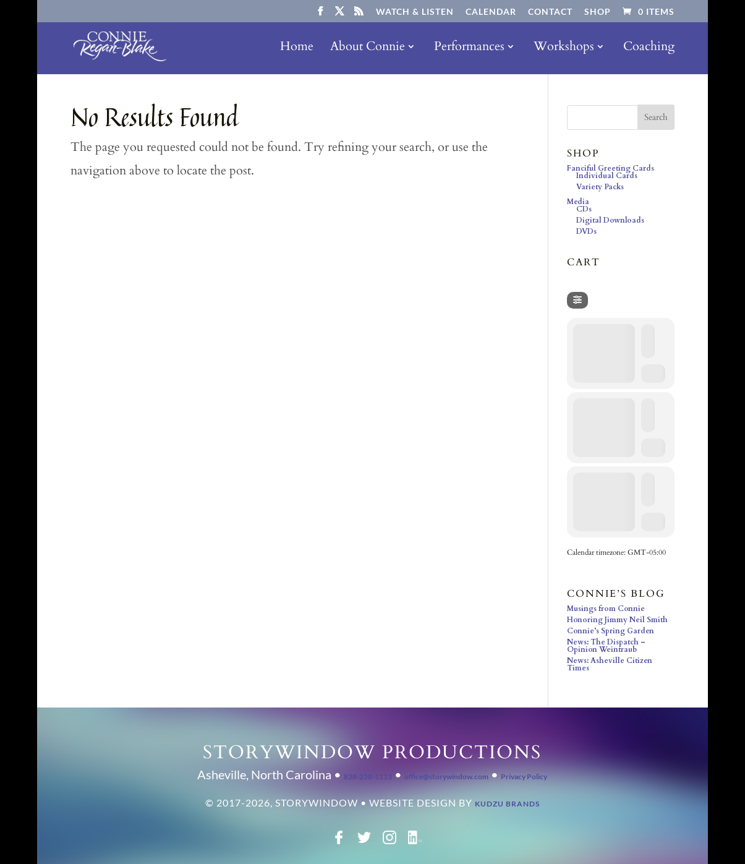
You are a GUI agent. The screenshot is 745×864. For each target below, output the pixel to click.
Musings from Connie (606, 608)
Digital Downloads (610, 220)
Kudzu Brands (507, 803)
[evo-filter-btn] (577, 300)
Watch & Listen (415, 12)
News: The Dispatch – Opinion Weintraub (606, 645)
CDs (584, 209)
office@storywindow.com (446, 776)
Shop (597, 12)
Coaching (649, 48)
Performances (469, 48)
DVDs (586, 231)
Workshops (564, 48)
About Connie (367, 48)
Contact (550, 12)
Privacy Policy (524, 776)
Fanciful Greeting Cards (610, 168)
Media (578, 201)
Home (296, 48)
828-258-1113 (368, 776)
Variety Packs (600, 186)
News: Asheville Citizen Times (609, 664)
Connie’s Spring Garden (610, 631)
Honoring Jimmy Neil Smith (617, 619)
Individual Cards (606, 175)
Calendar (491, 12)
